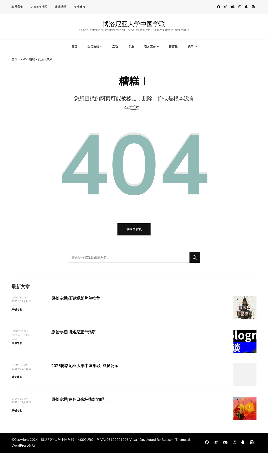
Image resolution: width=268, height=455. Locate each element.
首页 (74, 47)
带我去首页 (134, 232)
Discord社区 (39, 7)
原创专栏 (17, 312)
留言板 (173, 47)
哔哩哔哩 (60, 7)
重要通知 (17, 379)
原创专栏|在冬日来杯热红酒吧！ (81, 402)
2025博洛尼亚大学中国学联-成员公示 (86, 368)
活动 (115, 47)
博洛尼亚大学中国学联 (134, 24)
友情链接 (79, 7)
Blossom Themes (174, 442)
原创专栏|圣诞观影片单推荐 (77, 300)
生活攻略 (93, 47)
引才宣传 (150, 47)
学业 (131, 47)
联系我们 (17, 7)
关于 (191, 47)
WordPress (20, 448)
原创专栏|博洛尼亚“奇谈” (74, 334)
